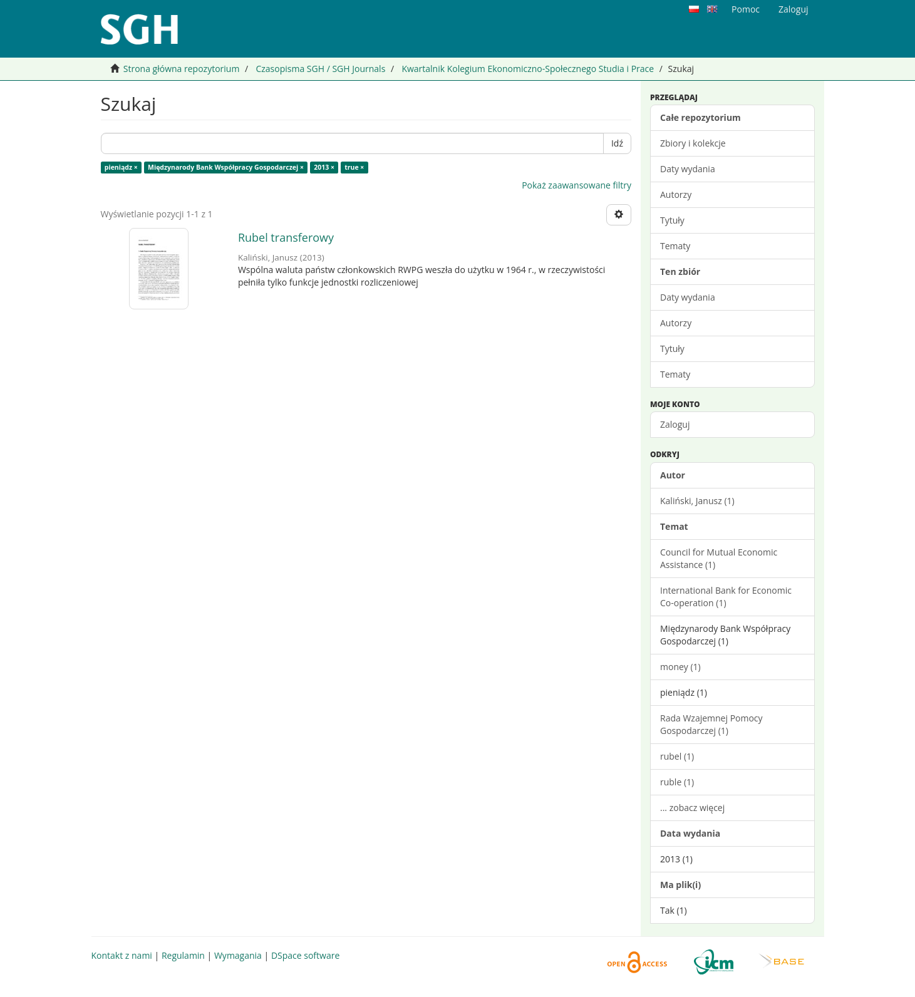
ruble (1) (677, 782)
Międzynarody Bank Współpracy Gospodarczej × (226, 167)
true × (354, 167)
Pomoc (745, 9)
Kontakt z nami (121, 955)
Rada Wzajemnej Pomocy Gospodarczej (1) (711, 724)
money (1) (680, 667)
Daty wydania (687, 169)
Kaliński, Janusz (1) (697, 501)
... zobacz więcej (692, 808)
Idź (617, 143)
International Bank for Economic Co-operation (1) (726, 596)
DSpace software (305, 955)
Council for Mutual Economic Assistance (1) (718, 558)
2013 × (324, 167)
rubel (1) (677, 756)
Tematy (675, 246)
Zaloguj (675, 424)
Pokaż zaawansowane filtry (576, 185)
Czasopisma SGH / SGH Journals (320, 69)
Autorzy (675, 194)
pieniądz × (121, 167)
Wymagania (238, 955)
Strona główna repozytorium (181, 69)
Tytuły (672, 220)
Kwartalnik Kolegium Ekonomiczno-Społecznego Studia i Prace (527, 69)
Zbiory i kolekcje (693, 143)
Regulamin (183, 955)
